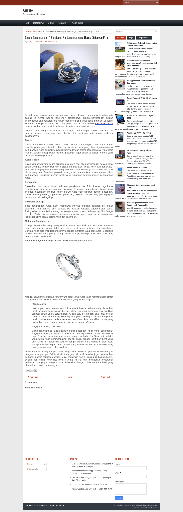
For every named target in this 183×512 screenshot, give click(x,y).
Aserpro (28, 10)
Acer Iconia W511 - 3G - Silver (139, 133)
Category (64, 22)
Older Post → (106, 377)
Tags (131, 38)
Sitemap (51, 22)
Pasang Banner (77, 22)
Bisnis (35, 31)
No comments (51, 42)
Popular (120, 38)
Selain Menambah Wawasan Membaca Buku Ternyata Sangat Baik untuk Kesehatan (142, 63)
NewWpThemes (128, 505)
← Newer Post (32, 377)
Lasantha (153, 505)
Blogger (61, 505)
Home (27, 22)
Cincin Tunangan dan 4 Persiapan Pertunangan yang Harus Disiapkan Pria (66, 37)
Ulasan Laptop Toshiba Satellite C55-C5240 (89, 485)
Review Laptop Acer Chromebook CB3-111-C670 (92, 489)
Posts (30, 464)
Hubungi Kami (38, 22)
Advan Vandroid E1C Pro (137, 168)
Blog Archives (143, 38)
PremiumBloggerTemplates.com (145, 507)
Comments (32, 469)
